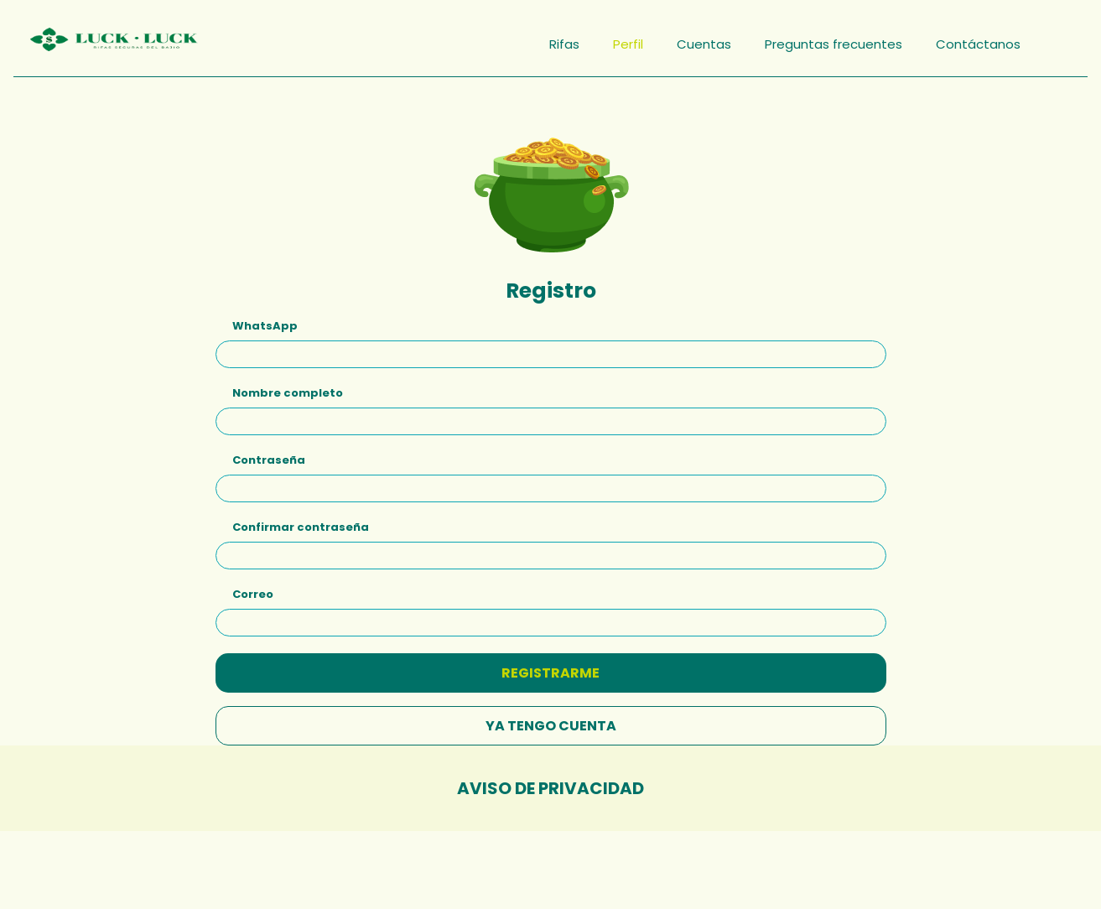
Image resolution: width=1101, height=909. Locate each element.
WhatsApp (265, 320)
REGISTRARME (550, 667)
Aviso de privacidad (550, 782)
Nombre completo (287, 387)
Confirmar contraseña (300, 521)
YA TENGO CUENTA (551, 720)
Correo (252, 588)
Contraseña (268, 454)
